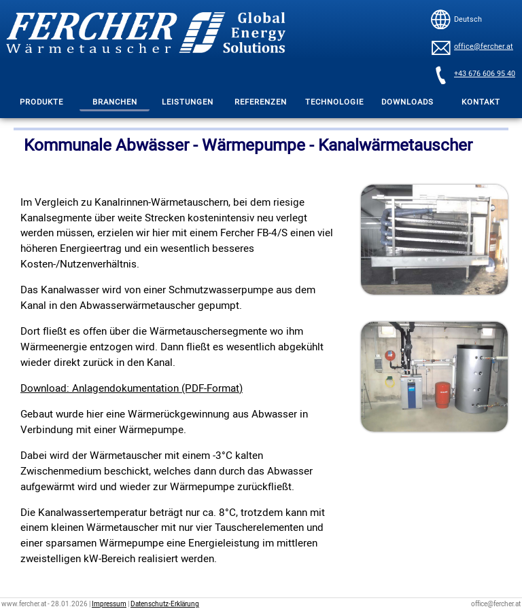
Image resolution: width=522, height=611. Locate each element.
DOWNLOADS (407, 102)
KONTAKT (481, 102)
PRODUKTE (41, 102)
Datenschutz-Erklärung (164, 604)
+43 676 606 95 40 (484, 74)
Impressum (109, 604)
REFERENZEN (260, 102)
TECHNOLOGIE (334, 102)
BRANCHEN (114, 102)
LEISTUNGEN (187, 102)
